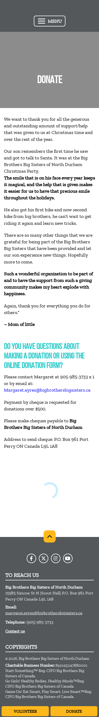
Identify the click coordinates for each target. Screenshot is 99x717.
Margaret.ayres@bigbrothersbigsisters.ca (47, 390)
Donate (74, 711)
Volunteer (25, 711)
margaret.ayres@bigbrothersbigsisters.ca (43, 612)
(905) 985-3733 (39, 622)
